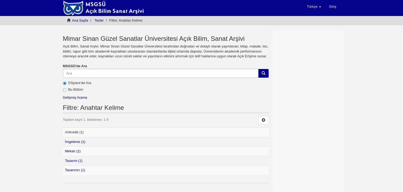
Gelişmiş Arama (75, 97)
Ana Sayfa (80, 20)
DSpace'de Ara (77, 83)
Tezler (99, 20)
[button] (314, 6)
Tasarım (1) (74, 161)
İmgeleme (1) (75, 142)
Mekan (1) (73, 151)
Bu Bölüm (73, 89)
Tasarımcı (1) (75, 170)
